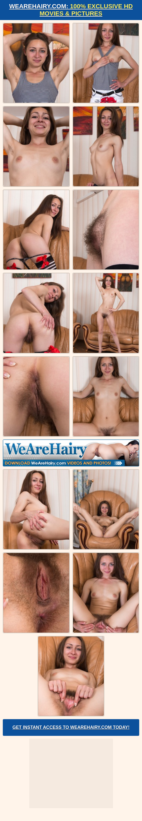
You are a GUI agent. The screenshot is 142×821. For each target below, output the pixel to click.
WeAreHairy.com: (71, 10)
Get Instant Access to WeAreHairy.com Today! (71, 727)
